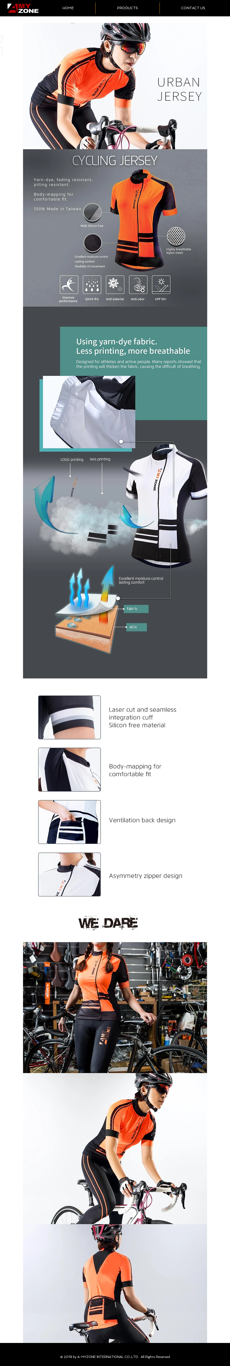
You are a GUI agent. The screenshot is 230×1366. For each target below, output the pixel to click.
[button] (128, 8)
